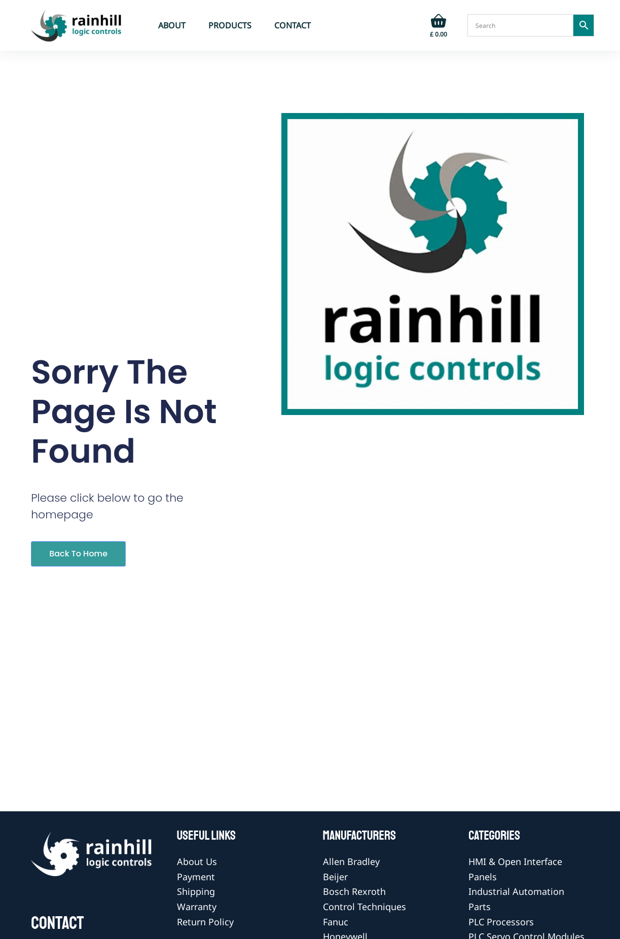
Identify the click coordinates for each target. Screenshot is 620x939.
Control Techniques (364, 906)
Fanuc (335, 922)
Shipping (196, 891)
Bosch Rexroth (354, 891)
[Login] (407, 25)
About (172, 25)
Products (229, 25)
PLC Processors (501, 922)
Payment (196, 877)
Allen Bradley (351, 861)
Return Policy (205, 922)
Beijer (335, 877)
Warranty (196, 906)
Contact (292, 25)
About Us (197, 861)
